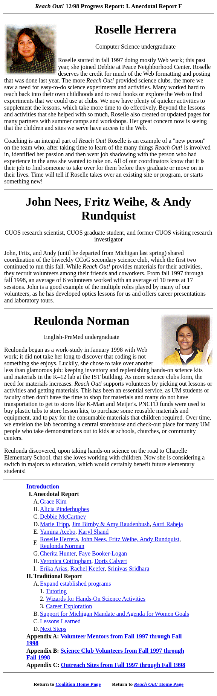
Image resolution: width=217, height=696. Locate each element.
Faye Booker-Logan (103, 553)
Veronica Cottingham (65, 561)
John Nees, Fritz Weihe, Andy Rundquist (130, 539)
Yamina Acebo (57, 531)
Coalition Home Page (78, 684)
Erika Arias (53, 568)
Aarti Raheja (167, 524)
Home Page (158, 684)
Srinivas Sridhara (129, 568)
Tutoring (56, 591)
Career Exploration (69, 606)
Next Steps (53, 629)
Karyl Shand (93, 531)
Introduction (42, 486)
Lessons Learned (60, 621)
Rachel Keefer (87, 568)
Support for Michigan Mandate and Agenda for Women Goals (114, 614)
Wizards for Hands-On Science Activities (95, 598)
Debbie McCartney (63, 516)
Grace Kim (53, 501)
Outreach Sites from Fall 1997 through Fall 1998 (123, 665)
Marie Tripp (54, 524)
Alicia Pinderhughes (64, 509)
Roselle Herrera (59, 539)
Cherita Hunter (58, 553)
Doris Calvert (110, 561)
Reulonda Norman (62, 546)
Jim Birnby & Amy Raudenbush (111, 524)
